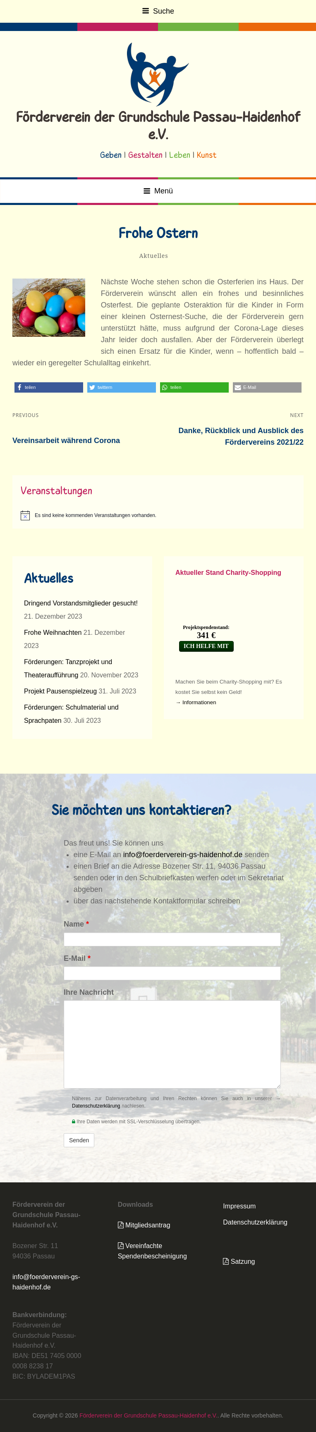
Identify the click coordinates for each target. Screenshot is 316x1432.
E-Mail (77, 958)
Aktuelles (153, 256)
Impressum (239, 1206)
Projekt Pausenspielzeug (60, 691)
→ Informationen (195, 702)
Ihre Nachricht (89, 992)
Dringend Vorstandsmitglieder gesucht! (81, 603)
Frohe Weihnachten (52, 632)
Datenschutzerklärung (96, 1106)
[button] (48, 387)
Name (76, 924)
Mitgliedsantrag (144, 1225)
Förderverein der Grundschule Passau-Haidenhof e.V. (148, 1415)
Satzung (239, 1261)
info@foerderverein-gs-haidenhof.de (182, 855)
